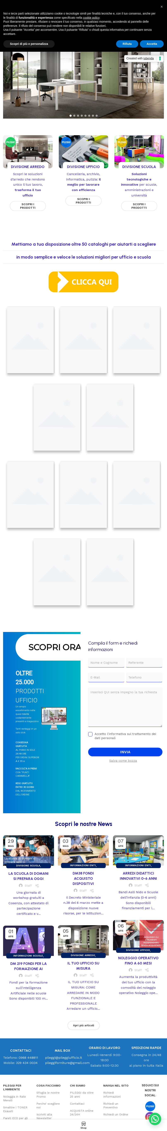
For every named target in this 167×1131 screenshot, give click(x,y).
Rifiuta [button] (127, 43)
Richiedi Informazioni (112, 1094)
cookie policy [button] (91, 17)
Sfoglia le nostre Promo (48, 1094)
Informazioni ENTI (83, 865)
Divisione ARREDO (83, 955)
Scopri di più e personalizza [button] (29, 43)
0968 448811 (28, 1058)
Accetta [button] (152, 43)
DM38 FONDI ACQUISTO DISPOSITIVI (83, 878)
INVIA (125, 752)
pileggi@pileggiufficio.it (63, 1058)
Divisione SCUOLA (28, 865)
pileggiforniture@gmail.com (67, 1063)
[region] (83, 68)
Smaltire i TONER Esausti (15, 1109)
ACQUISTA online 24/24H (81, 1112)
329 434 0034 (27, 1063)
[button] (7, 68)
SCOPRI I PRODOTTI (27, 205)
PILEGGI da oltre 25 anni (82, 1094)
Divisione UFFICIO (138, 950)
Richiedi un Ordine (115, 1114)
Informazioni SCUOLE (28, 955)
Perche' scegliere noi (48, 1105)
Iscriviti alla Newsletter (44, 1116)
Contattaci (77, 1103)
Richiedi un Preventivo (110, 1105)
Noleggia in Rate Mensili (14, 1098)
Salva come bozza (123, 761)
